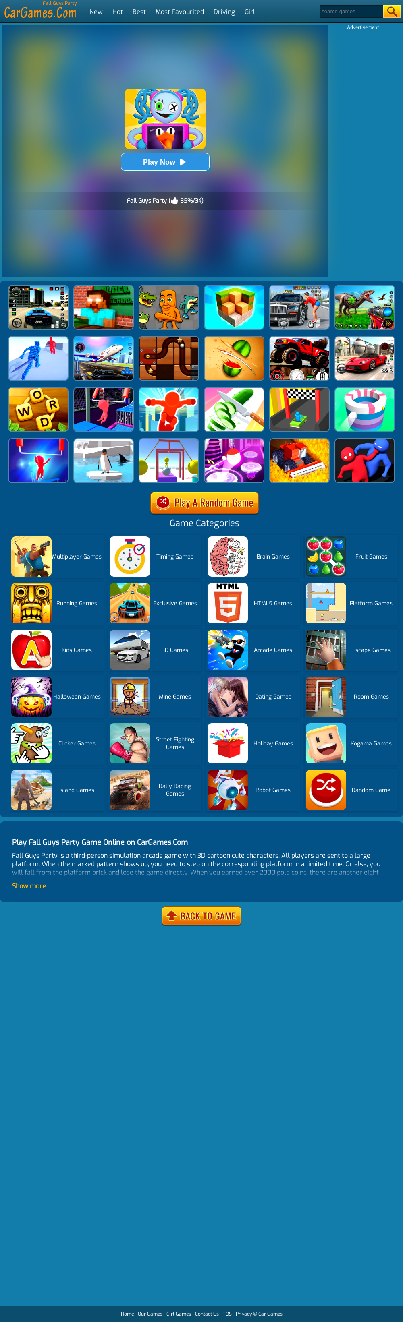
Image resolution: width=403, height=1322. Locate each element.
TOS (227, 1314)
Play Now (165, 162)
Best (139, 12)
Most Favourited (180, 12)
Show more (29, 886)
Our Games (150, 1314)
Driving (224, 12)
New (96, 12)
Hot (117, 12)
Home (127, 1314)
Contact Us (207, 1314)
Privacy (244, 1314)
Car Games (270, 1314)
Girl (250, 12)
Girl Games (178, 1314)
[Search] (351, 11)
